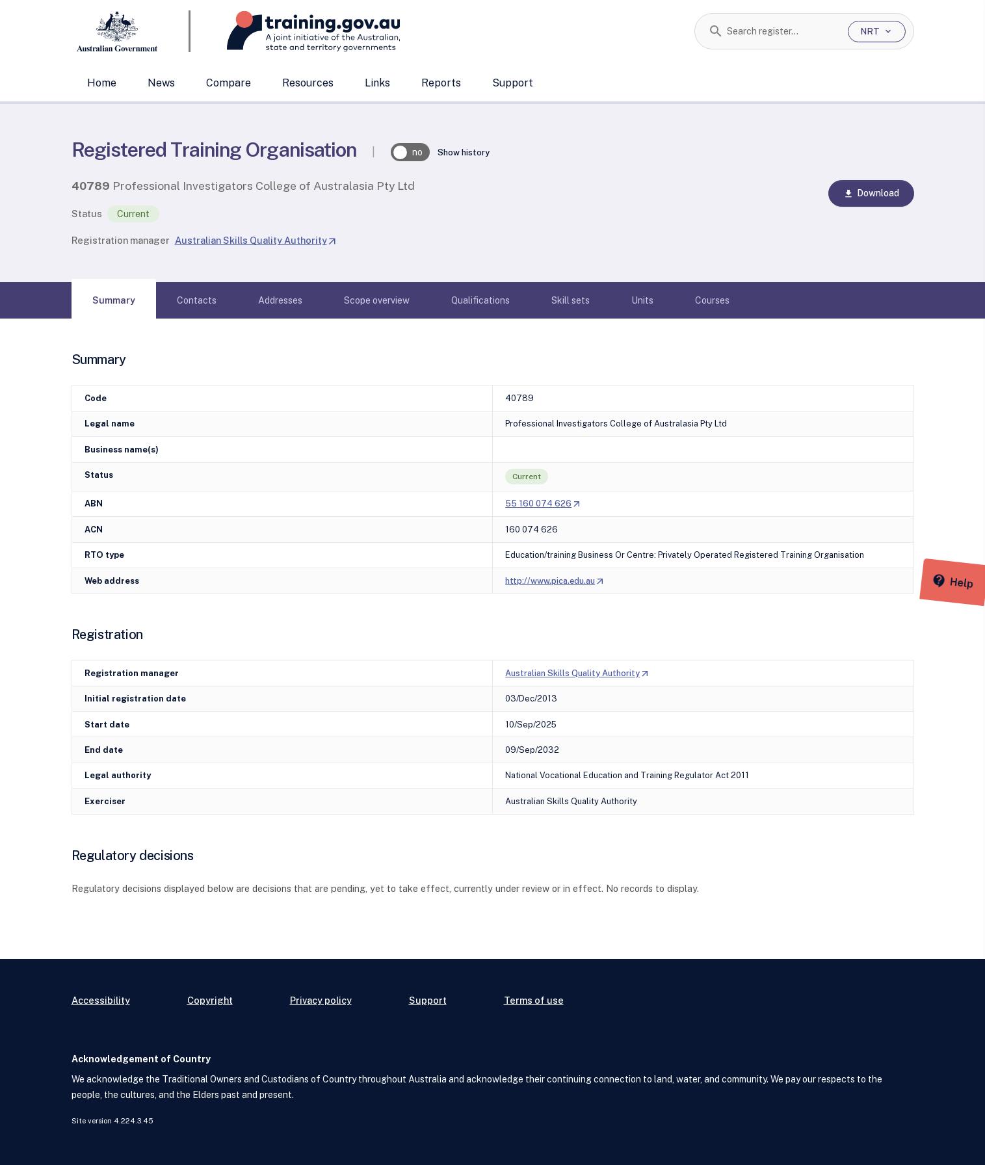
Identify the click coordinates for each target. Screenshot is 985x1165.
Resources (308, 83)
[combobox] (782, 31)
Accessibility (101, 1000)
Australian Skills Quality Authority (256, 240)
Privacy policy (321, 1000)
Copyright (210, 1000)
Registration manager (121, 240)
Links (377, 83)
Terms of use (534, 1000)
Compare (228, 83)
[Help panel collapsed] (970, 582)
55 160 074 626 (543, 503)
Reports (441, 83)
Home (101, 83)
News (161, 83)
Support (512, 83)
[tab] (114, 300)
